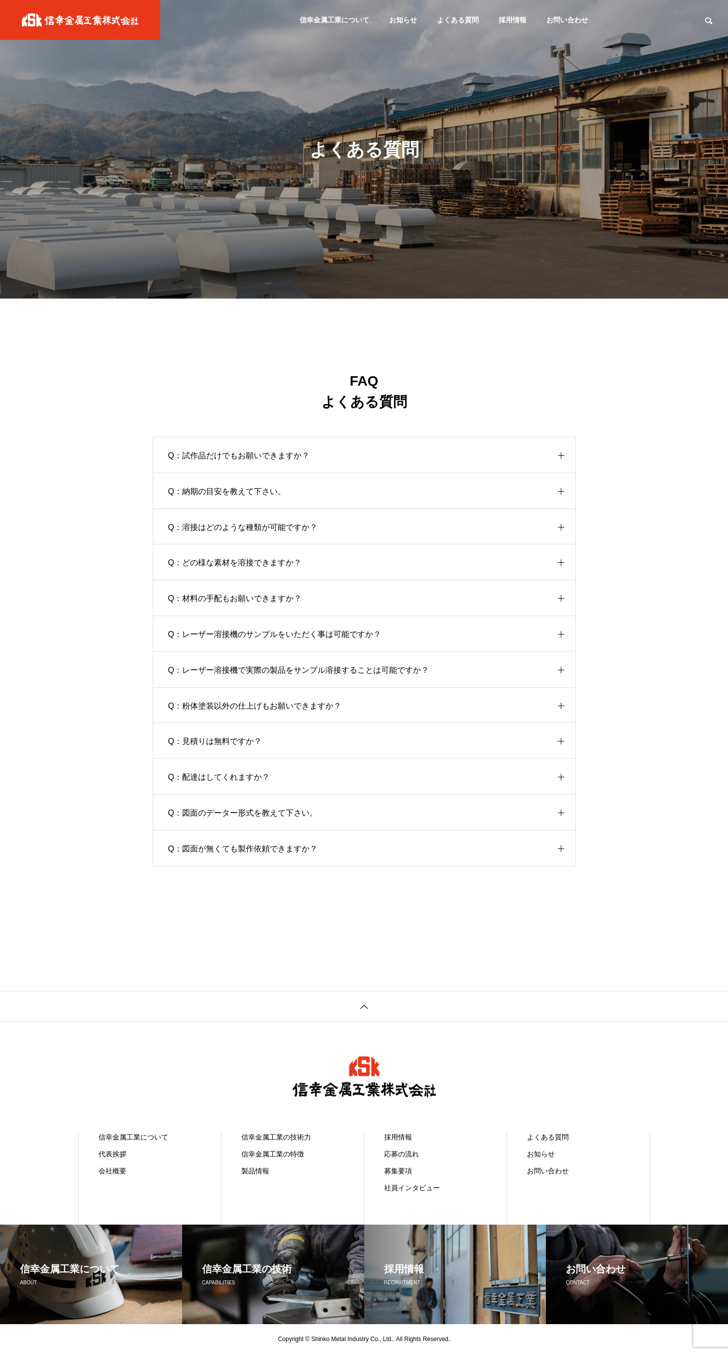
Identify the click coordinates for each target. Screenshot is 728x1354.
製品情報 (255, 1171)
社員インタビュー (412, 1188)
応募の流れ (401, 1154)
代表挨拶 (112, 1154)
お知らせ (403, 20)
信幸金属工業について (334, 20)
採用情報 (512, 20)
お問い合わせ (567, 20)
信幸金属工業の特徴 (272, 1154)
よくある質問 (458, 20)
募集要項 (398, 1171)
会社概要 (112, 1171)
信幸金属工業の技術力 (276, 1137)
